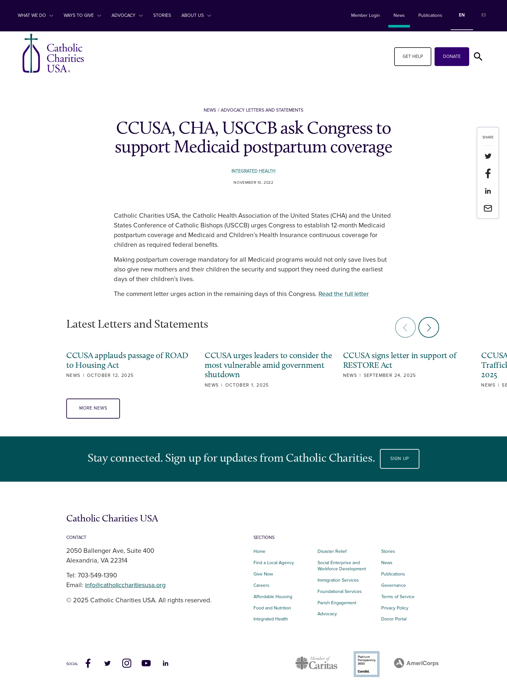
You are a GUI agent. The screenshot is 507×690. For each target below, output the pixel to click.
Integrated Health (254, 171)
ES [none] (483, 15)
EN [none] (462, 15)
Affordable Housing (272, 596)
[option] (483, 15)
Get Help (413, 56)
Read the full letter (344, 294)
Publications (430, 15)
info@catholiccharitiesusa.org (126, 585)
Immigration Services (338, 580)
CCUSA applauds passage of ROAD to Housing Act (127, 360)
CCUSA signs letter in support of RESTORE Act (388, 360)
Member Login (365, 15)
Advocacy (127, 15)
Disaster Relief (332, 551)
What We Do (35, 15)
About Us (196, 15)
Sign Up (399, 459)
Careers (261, 585)
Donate (452, 56)
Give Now (263, 574)
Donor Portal (393, 619)
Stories (162, 15)
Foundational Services (340, 591)
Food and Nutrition (272, 608)
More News (93, 408)
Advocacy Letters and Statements (262, 110)
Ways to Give (82, 15)
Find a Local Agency (273, 563)
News (399, 15)
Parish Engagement (337, 603)
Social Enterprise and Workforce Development (344, 566)
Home (259, 551)
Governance (393, 585)
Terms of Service (398, 596)
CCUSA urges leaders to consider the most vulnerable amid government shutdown (256, 364)
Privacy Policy (394, 608)
